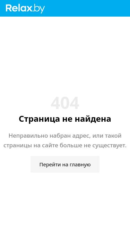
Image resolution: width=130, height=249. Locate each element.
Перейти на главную (64, 164)
